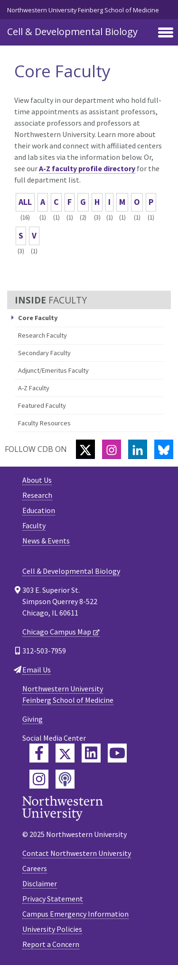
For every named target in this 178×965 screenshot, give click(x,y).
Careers (34, 868)
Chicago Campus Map (56, 631)
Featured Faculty (42, 405)
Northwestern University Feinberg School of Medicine (83, 10)
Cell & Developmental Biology (72, 31)
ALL (25, 201)
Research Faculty (42, 335)
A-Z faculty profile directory (87, 168)
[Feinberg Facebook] (38, 753)
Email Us (36, 669)
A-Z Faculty (33, 388)
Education (38, 510)
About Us (37, 480)
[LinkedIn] (137, 449)
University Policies (52, 929)
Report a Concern (50, 944)
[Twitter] (85, 449)
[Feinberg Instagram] (38, 779)
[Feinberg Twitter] (65, 753)
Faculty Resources (44, 423)
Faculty (34, 525)
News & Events (46, 540)
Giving (32, 719)
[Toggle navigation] (165, 33)
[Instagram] (111, 449)
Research (37, 495)
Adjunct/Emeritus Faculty (53, 370)
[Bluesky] (163, 449)
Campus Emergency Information (75, 914)
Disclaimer (39, 883)
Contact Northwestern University (76, 853)
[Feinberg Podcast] (65, 779)
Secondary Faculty (44, 353)
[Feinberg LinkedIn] (91, 753)
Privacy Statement (52, 898)
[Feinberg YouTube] (117, 753)
